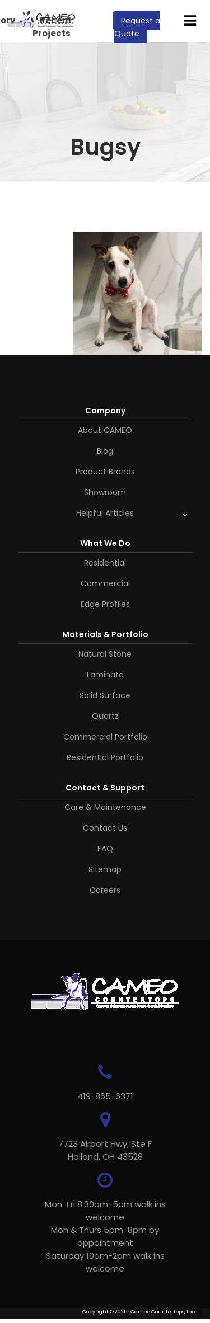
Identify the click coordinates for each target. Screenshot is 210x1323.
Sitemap (105, 869)
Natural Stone (105, 654)
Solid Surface (105, 695)
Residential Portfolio (105, 757)
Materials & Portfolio (105, 634)
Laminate (105, 674)
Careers (105, 890)
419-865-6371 (105, 1096)
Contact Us (105, 828)
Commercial (105, 583)
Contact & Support (105, 787)
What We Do (105, 543)
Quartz (105, 716)
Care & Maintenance (105, 807)
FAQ (105, 848)
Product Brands (105, 471)
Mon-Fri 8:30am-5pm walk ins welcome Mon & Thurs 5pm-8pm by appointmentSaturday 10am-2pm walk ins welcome (105, 1236)
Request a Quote (137, 27)
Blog (105, 450)
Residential (105, 562)
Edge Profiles (105, 604)
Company (105, 410)
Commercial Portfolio (105, 736)
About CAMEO (105, 430)
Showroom (105, 492)
